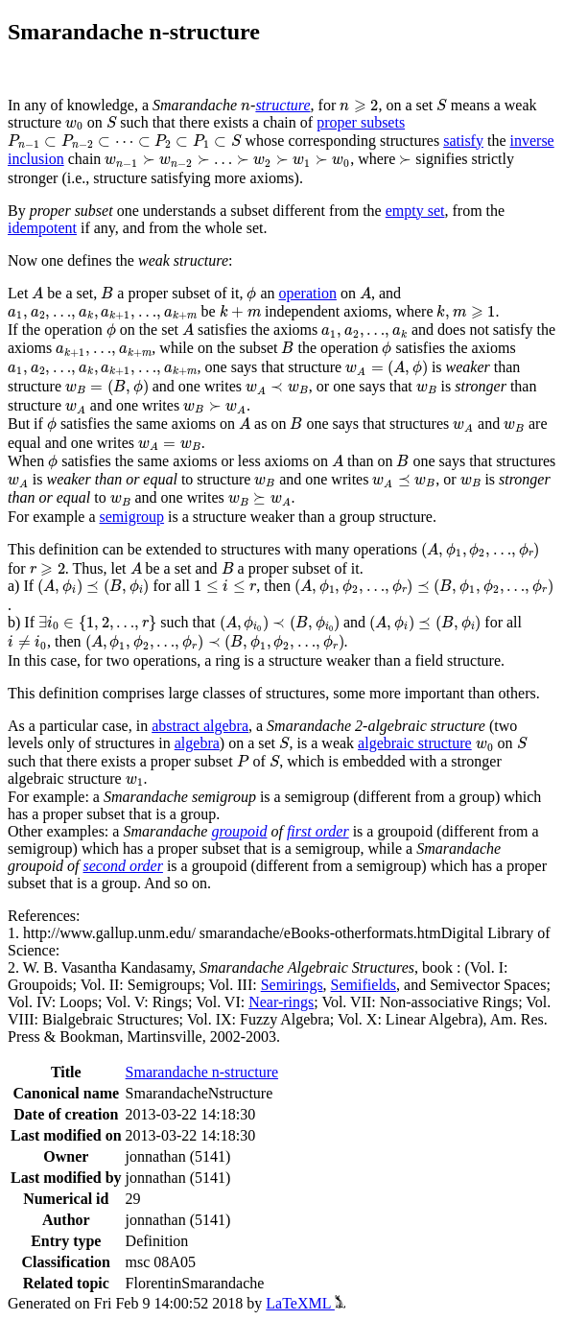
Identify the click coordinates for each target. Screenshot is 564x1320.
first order (318, 831)
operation (308, 293)
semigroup (132, 516)
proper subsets (361, 122)
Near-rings (281, 1002)
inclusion (36, 159)
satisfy (463, 140)
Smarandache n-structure (202, 1072)
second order (123, 866)
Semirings (292, 985)
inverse (532, 140)
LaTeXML (305, 1303)
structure (282, 105)
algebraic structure (415, 743)
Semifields (363, 985)
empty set (415, 210)
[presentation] (245, 107)
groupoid (239, 831)
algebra (197, 743)
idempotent (42, 228)
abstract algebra (200, 726)
